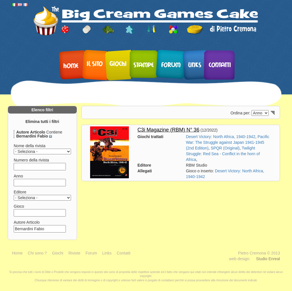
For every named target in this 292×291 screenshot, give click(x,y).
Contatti (220, 64)
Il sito (95, 63)
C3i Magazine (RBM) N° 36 (168, 130)
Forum (171, 64)
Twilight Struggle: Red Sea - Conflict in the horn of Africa (223, 154)
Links (194, 64)
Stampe (143, 64)
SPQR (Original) (225, 148)
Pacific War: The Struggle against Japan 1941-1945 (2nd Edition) (227, 142)
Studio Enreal (268, 258)
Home (70, 65)
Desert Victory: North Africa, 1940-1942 (220, 136)
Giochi (118, 63)
